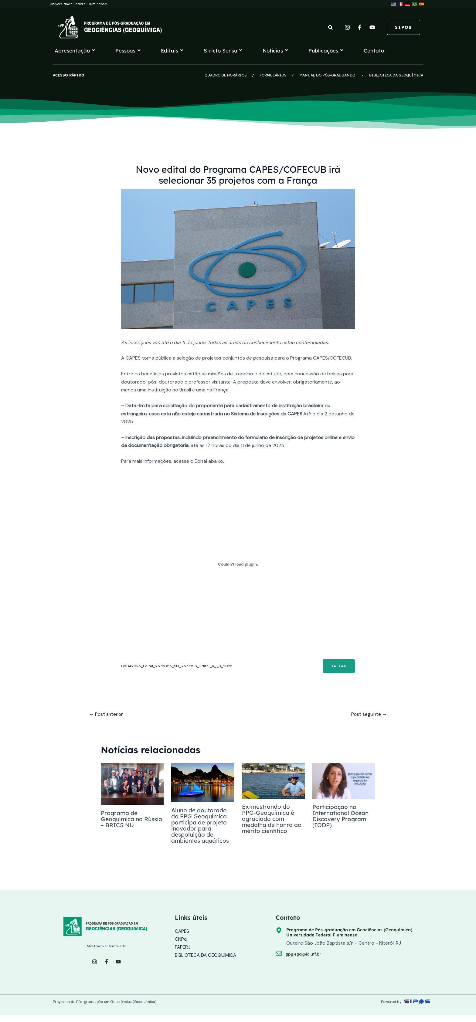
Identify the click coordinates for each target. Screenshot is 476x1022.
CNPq (181, 946)
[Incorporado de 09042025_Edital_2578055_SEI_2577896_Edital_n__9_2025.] (238, 564)
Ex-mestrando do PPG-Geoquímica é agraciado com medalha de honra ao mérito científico (271, 819)
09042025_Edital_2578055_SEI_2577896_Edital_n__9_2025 (179, 665)
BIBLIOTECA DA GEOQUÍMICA (396, 75)
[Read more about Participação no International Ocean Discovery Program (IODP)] (343, 782)
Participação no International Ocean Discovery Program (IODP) (342, 817)
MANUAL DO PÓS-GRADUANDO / (334, 75)
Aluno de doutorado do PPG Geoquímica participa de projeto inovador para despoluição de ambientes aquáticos (201, 829)
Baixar (338, 666)
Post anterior (107, 715)
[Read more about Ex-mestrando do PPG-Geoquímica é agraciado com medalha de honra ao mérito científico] (273, 781)
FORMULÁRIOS (273, 75)
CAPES (182, 938)
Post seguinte (368, 715)
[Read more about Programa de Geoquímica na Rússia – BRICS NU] (132, 785)
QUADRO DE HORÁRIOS (226, 75)
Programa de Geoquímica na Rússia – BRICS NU (129, 820)
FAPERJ (183, 954)
